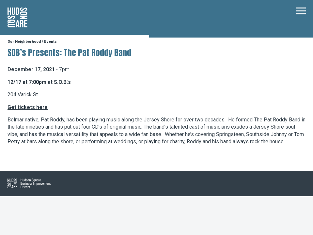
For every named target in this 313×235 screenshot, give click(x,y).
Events (50, 41)
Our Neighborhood (24, 41)
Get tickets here (28, 107)
